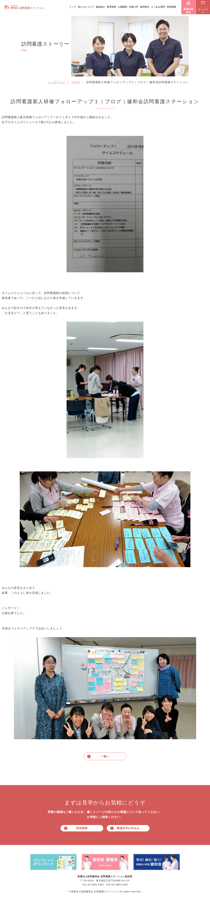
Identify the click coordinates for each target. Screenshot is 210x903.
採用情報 (171, 7)
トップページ (56, 82)
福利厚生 (144, 7)
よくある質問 (158, 7)
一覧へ (105, 756)
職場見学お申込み (128, 828)
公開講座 (122, 7)
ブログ (75, 82)
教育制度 (111, 7)
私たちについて (86, 7)
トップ (72, 7)
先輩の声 (133, 7)
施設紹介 (100, 7)
